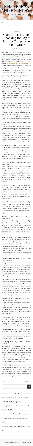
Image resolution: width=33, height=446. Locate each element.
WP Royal (16, 442)
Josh (5, 381)
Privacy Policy (26, 442)
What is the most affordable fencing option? (15, 414)
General (16, 31)
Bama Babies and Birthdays (16, 8)
